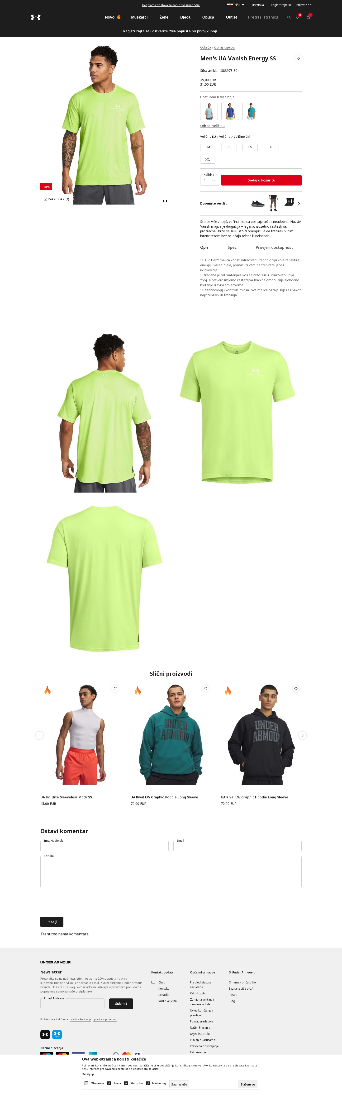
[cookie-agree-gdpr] (247, 1084)
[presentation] (76, 902)
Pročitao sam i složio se (78, 1020)
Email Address (54, 998)
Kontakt (163, 989)
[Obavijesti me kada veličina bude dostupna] (229, 147)
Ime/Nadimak (53, 841)
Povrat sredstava (201, 1021)
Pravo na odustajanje (204, 1046)
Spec (232, 247)
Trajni (117, 1083)
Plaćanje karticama (202, 1040)
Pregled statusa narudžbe (201, 984)
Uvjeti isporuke (200, 1034)
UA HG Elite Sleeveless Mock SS (66, 797)
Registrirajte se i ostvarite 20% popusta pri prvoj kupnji (170, 31)
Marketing (159, 1083)
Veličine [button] (224, 137)
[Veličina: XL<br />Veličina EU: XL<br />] (271, 147)
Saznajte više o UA (241, 989)
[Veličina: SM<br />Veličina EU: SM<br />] (207, 147)
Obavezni (97, 1083)
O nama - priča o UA (242, 982)
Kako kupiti (197, 993)
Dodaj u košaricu (261, 180)
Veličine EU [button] (208, 137)
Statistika (136, 1083)
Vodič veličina (167, 1001)
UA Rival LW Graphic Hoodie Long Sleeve (164, 797)
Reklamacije (198, 1052)
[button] (298, 64)
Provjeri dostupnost (274, 247)
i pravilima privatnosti (105, 1019)
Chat (161, 982)
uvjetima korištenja (80, 1019)
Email (180, 841)
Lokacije (163, 995)
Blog (232, 1001)
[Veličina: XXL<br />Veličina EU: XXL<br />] (207, 160)
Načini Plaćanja (200, 1028)
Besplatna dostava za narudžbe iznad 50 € (171, 5)
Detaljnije (88, 1074)
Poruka (49, 856)
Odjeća (205, 47)
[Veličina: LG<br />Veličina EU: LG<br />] (250, 147)
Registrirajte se (281, 5)
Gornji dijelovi (224, 47)
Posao (233, 995)
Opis (204, 247)
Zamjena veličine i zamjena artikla (202, 1001)
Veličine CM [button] (242, 137)
